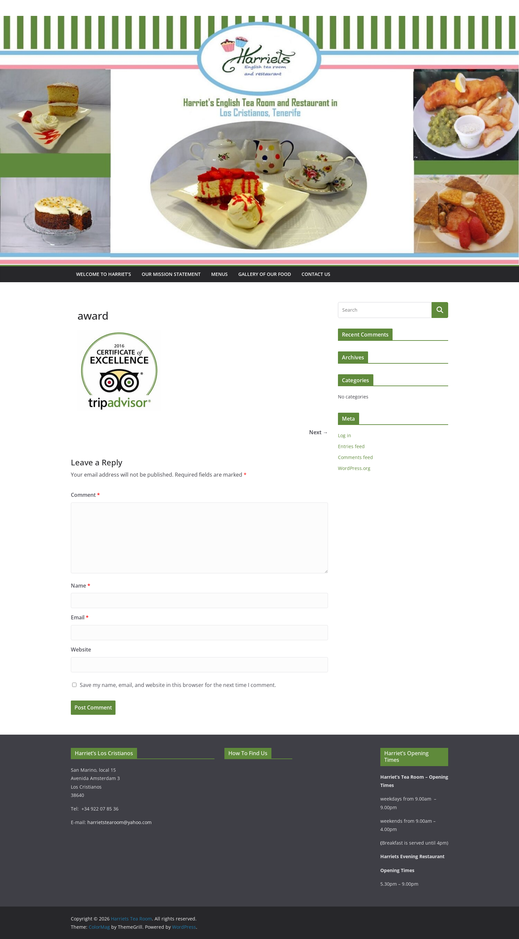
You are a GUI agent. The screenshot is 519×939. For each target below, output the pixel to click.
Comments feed (355, 457)
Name (80, 585)
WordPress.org (354, 468)
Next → (318, 432)
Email (80, 617)
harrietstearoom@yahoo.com (119, 822)
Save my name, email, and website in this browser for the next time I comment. (178, 685)
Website (81, 649)
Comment (85, 494)
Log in (344, 435)
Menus (219, 274)
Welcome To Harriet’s (103, 274)
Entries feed (351, 446)
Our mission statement (171, 274)
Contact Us (316, 274)
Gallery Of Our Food (264, 274)
